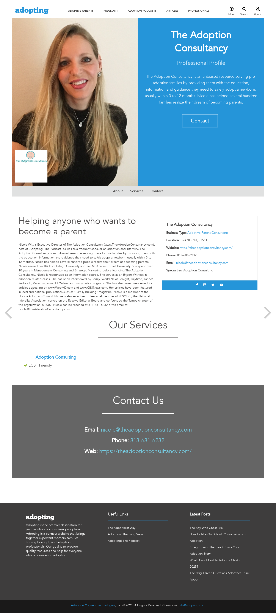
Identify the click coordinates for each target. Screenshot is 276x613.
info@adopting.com (192, 605)
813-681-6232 (147, 440)
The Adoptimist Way (121, 528)
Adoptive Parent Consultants (207, 233)
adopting (32, 10)
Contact (200, 120)
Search (244, 11)
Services (136, 191)
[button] (81, 10)
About (118, 191)
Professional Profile (201, 63)
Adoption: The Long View (125, 534)
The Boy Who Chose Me (206, 528)
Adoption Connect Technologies (93, 605)
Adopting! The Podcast (124, 541)
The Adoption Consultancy (201, 42)
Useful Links (118, 514)
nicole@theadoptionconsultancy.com (202, 263)
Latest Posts (200, 514)
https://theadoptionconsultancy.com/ (206, 248)
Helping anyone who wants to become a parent (77, 226)
